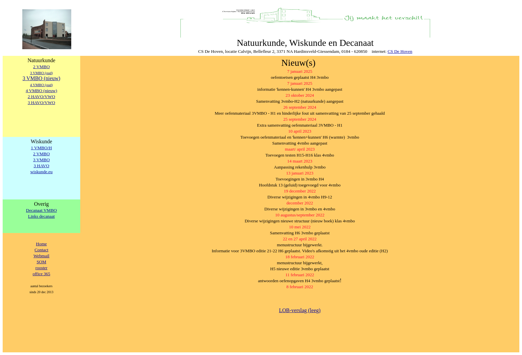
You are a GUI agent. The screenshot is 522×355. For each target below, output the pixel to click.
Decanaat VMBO (41, 210)
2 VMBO (41, 66)
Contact (41, 249)
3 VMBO (41, 159)
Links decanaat (41, 216)
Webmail (42, 255)
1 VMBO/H (41, 147)
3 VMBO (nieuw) (41, 78)
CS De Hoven (400, 51)
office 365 (41, 273)
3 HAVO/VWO (41, 102)
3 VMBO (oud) (41, 73)
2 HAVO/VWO (41, 96)
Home (41, 243)
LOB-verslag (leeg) (300, 310)
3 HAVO (41, 165)
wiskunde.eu (41, 171)
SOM (41, 261)
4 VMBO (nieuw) (41, 90)
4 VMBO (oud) (41, 85)
